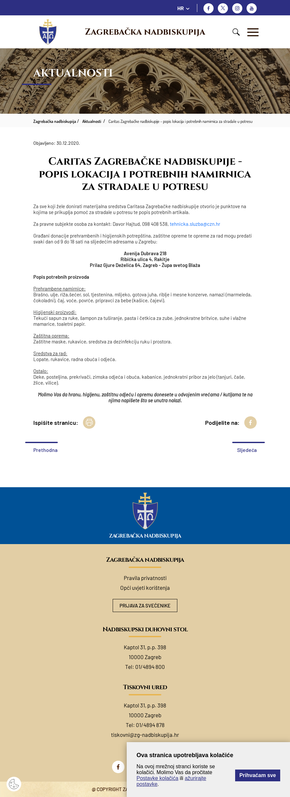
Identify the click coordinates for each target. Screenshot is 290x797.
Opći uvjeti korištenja (145, 587)
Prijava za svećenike (145, 605)
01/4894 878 (150, 725)
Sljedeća (247, 450)
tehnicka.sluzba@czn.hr (195, 224)
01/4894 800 (150, 666)
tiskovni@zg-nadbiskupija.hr (145, 734)
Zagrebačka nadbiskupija (145, 32)
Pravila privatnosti (145, 577)
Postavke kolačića (157, 778)
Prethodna (45, 450)
